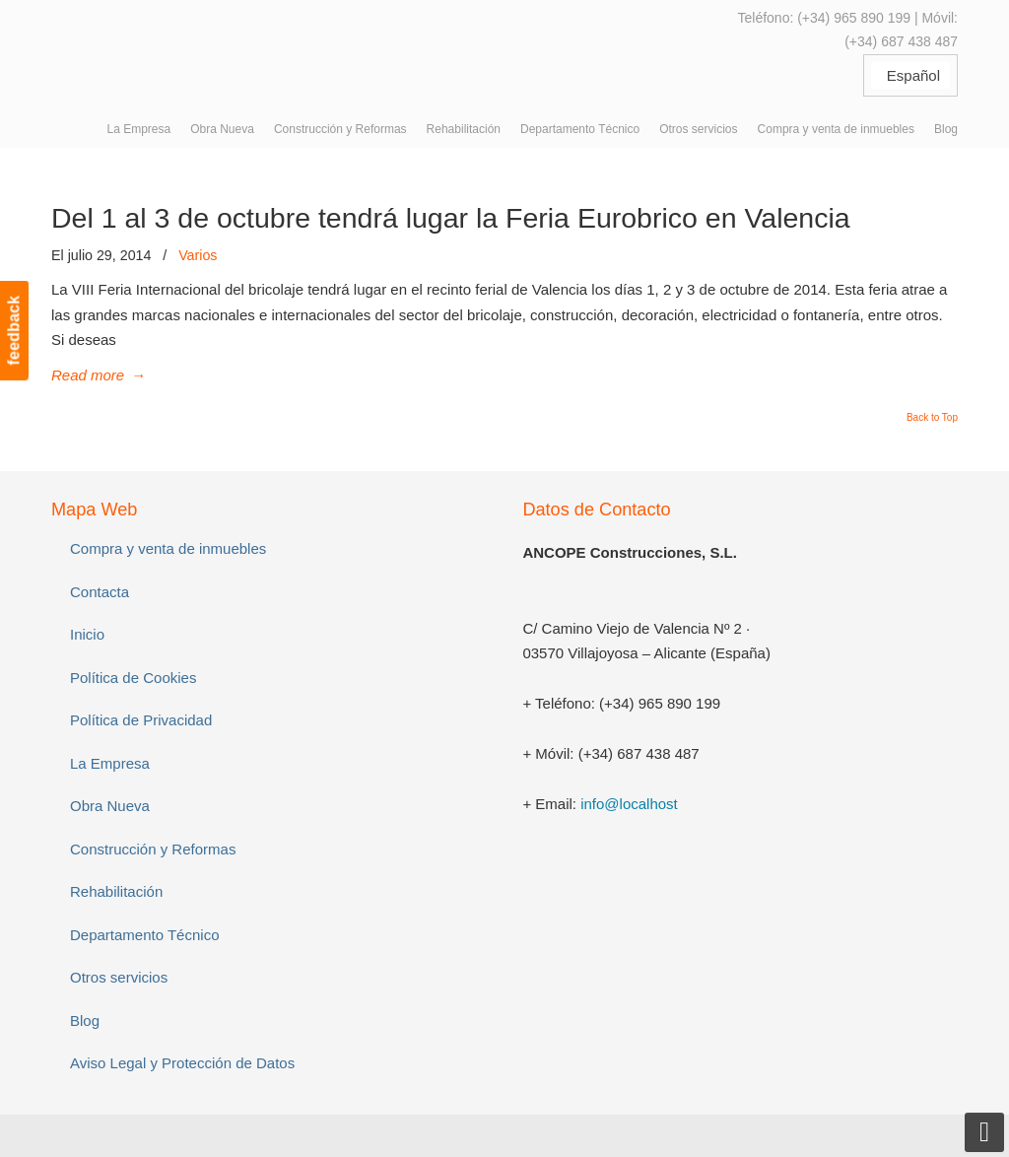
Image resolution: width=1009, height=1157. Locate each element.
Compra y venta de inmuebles (168, 548)
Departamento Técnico (144, 934)
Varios (197, 255)
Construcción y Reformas (152, 849)
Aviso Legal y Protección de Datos (182, 1063)
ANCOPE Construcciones (199, 48)
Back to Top (932, 418)
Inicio (87, 634)
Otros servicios (119, 977)
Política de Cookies (133, 677)
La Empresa (110, 763)
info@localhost (629, 803)
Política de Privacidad (141, 720)
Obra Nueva (110, 805)
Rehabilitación (116, 891)
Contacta (99, 591)
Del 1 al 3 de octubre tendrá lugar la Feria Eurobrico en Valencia (450, 218)
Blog (85, 1020)
